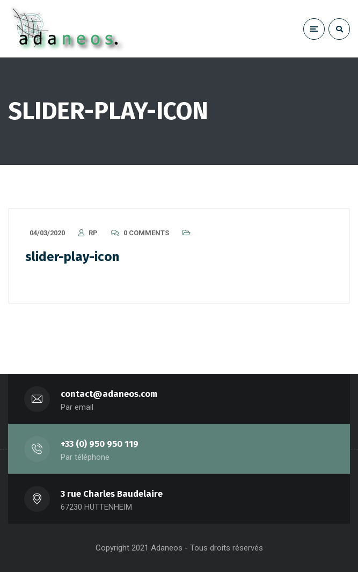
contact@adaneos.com (109, 394)
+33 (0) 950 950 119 (99, 444)
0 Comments (146, 233)
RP (93, 233)
